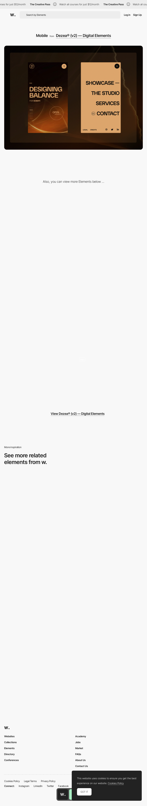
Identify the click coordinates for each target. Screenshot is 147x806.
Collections (10, 742)
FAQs (78, 754)
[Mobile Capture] (38, 498)
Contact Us (81, 766)
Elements (9, 748)
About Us (80, 760)
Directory (9, 754)
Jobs (77, 742)
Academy (80, 736)
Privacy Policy (48, 781)
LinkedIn (38, 785)
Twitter (50, 785)
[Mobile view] (38, 610)
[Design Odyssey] (38, 379)
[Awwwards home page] (63, 794)
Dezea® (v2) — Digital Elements (83, 35)
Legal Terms (30, 781)
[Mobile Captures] (38, 554)
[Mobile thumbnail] (109, 554)
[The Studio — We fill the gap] (38, 216)
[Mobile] (109, 498)
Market (79, 748)
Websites (9, 736)
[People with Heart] (38, 325)
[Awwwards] (12, 14)
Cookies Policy (12, 781)
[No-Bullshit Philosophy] (38, 271)
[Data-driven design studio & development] (109, 371)
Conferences (11, 760)
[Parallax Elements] (109, 271)
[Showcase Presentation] (109, 325)
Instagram (24, 785)
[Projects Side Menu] (109, 216)
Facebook (63, 785)
